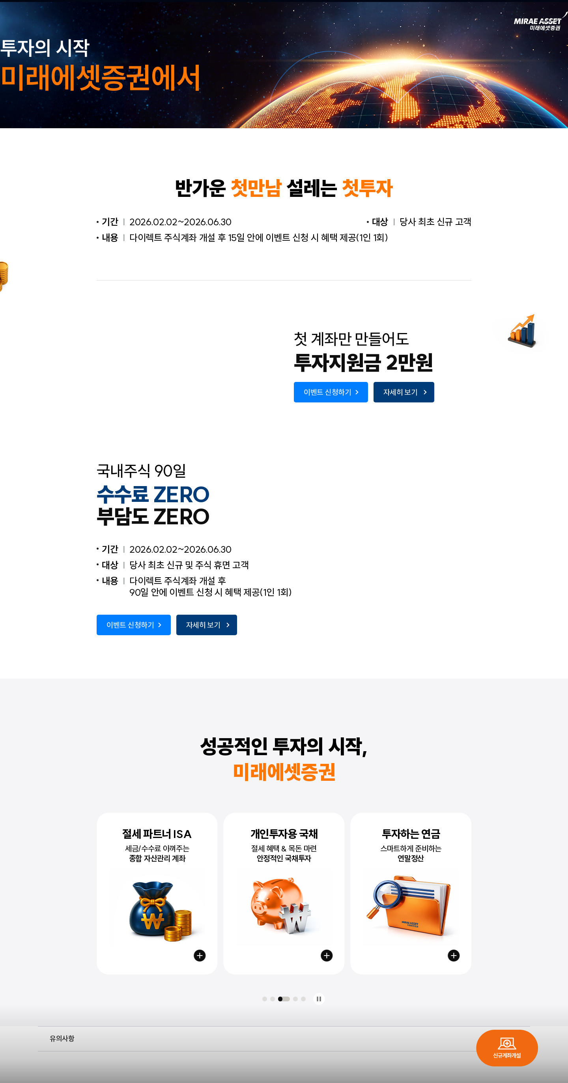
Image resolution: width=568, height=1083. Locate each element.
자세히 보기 (400, 392)
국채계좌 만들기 (327, 955)
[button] (264, 999)
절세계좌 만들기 (200, 955)
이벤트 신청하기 (327, 392)
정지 (319, 999)
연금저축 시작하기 (454, 955)
